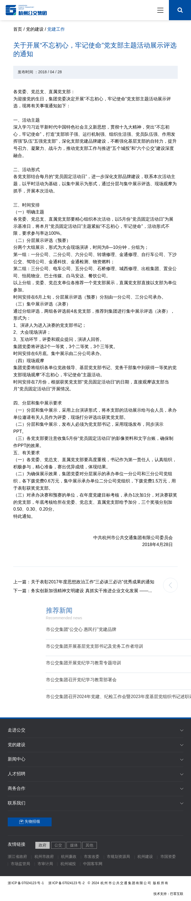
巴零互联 (176, 894)
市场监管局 (20, 864)
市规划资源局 (118, 857)
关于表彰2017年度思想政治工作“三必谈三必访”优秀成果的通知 (86, 582)
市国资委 (168, 857)
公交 (58, 845)
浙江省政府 (17, 857)
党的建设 (35, 29)
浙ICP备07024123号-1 (26, 883)
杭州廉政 (68, 857)
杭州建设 (145, 857)
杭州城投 (68, 864)
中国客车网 (92, 864)
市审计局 (45, 864)
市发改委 (91, 857)
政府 (42, 845)
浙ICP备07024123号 (67, 883)
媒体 (74, 845)
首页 (17, 29)
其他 (89, 845)
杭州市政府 (44, 857)
